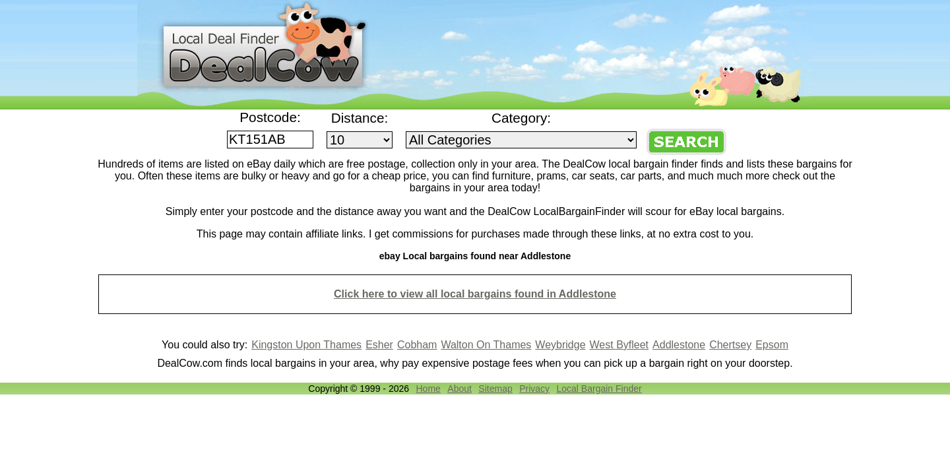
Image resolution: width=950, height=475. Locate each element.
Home (428, 388)
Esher (379, 344)
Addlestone (678, 344)
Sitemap (495, 388)
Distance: (360, 117)
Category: (521, 117)
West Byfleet (619, 344)
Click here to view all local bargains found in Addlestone (475, 294)
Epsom (771, 344)
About (459, 388)
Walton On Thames (486, 344)
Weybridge (560, 344)
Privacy (534, 388)
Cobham (417, 344)
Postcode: (270, 117)
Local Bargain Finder (599, 388)
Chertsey (730, 344)
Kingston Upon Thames (306, 344)
